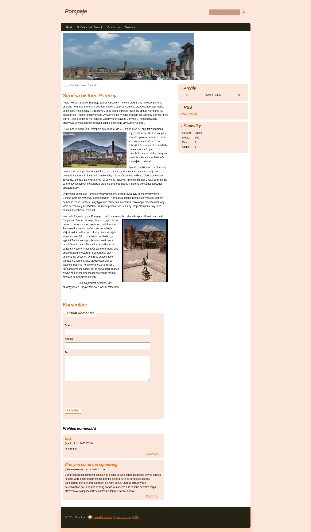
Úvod (69, 27)
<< (186, 95)
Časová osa (114, 27)
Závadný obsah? (103, 517)
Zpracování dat (122, 517)
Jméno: (69, 325)
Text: (67, 352)
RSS (136, 517)
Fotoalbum (130, 27)
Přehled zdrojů (188, 114)
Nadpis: (69, 338)
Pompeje (76, 11)
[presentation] (97, 394)
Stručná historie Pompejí (89, 27)
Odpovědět (152, 453)
